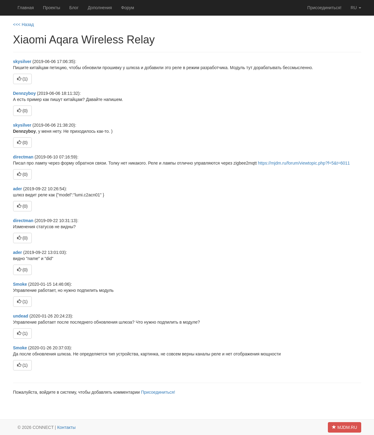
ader (17, 188)
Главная (26, 7)
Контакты (66, 427)
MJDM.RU (344, 427)
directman (23, 156)
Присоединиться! (324, 7)
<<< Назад (23, 24)
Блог (73, 7)
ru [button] (355, 7)
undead (20, 316)
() (22, 78)
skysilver (22, 61)
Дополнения (100, 7)
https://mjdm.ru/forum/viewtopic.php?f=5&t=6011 (304, 163)
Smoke (20, 284)
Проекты (51, 7)
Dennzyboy (24, 93)
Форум (127, 7)
